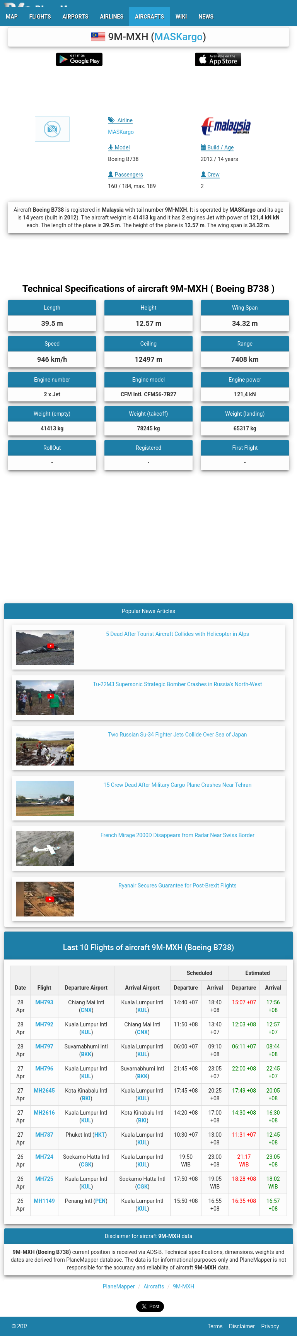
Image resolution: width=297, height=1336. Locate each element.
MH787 (44, 1135)
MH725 (44, 1179)
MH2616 (44, 1113)
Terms (218, 1326)
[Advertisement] (148, 91)
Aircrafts (153, 1286)
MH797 (44, 1046)
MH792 (44, 1024)
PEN (100, 1201)
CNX (86, 1010)
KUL (142, 1010)
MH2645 (44, 1091)
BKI (86, 1098)
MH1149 (44, 1201)
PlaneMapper (119, 1286)
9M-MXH (183, 1286)
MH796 (44, 1068)
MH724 (44, 1157)
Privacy (273, 1326)
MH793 (44, 1002)
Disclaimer (245, 1326)
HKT (99, 1135)
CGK (86, 1164)
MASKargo (178, 37)
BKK (86, 1054)
